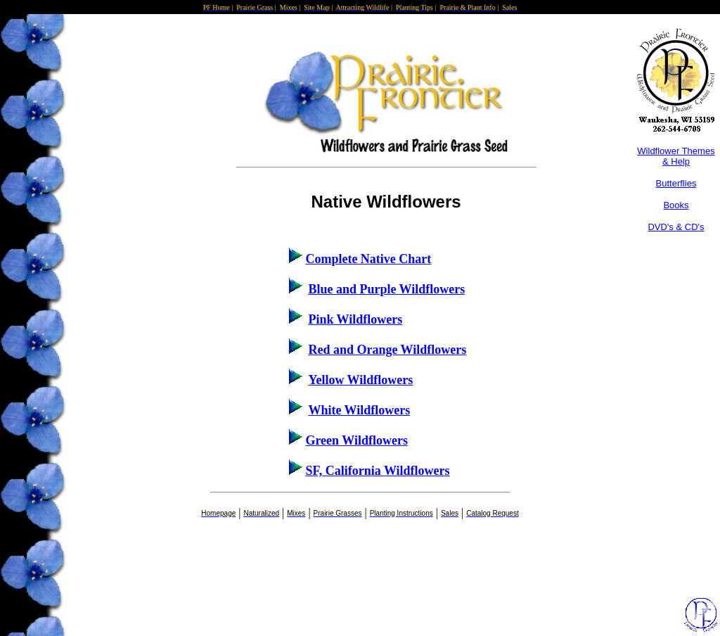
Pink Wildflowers (355, 319)
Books (675, 205)
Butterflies (676, 183)
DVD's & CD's (676, 227)
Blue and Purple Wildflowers (386, 289)
